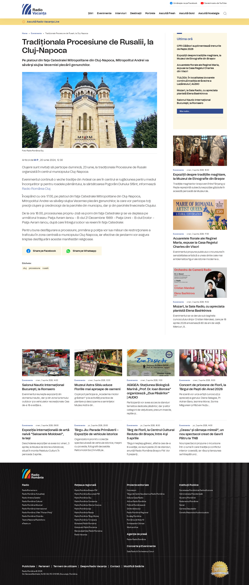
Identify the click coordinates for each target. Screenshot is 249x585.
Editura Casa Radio (135, 498)
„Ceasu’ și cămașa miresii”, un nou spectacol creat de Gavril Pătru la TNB (203, 438)
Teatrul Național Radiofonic (33, 520)
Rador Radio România (136, 539)
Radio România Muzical (32, 505)
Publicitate (28, 566)
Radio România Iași (82, 509)
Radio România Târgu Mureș (86, 516)
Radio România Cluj (82, 498)
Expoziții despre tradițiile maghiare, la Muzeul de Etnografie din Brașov (200, 57)
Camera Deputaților (187, 509)
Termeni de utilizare (65, 566)
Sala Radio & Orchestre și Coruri (140, 551)
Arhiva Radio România (136, 501)
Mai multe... (185, 111)
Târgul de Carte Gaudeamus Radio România (146, 494)
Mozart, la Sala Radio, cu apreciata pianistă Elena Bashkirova (200, 92)
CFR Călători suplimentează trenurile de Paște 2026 (200, 47)
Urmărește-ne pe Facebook (183, 3)
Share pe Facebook (44, 251)
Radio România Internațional (34, 509)
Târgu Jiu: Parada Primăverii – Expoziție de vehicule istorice (98, 436)
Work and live (132, 527)
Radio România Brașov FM (85, 490)
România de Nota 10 (135, 520)
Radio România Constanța (85, 501)
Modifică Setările (134, 566)
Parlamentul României (188, 501)
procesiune (34, 268)
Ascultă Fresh (167, 13)
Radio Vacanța (80, 535)
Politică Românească (136, 505)
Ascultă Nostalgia (208, 13)
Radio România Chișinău (32, 516)
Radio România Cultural (32, 501)
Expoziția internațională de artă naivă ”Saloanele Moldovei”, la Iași (46, 438)
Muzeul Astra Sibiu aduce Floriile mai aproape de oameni (98, 378)
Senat (182, 505)
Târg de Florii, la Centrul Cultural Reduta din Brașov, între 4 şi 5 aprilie (151, 438)
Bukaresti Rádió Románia (85, 523)
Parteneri (44, 566)
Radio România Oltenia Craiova (87, 505)
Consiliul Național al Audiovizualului (194, 512)
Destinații (135, 13)
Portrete (150, 13)
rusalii (45, 268)
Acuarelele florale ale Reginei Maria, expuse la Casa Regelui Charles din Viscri (200, 68)
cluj (25, 268)
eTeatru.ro (26, 523)
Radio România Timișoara (85, 520)
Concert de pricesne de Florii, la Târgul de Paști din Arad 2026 (203, 378)
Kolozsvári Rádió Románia (85, 527)
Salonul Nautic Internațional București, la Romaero (200, 101)
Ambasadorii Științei (136, 523)
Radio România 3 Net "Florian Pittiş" (37, 512)
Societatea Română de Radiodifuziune (196, 490)
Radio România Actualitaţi (33, 494)
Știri (90, 13)
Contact (115, 566)
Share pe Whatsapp (84, 251)
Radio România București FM (87, 494)
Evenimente (104, 13)
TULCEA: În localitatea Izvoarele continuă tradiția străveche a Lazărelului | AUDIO (200, 81)
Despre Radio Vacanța (93, 566)
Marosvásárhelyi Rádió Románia (88, 531)
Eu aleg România (134, 516)
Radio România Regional (137, 512)
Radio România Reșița (84, 512)
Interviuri (120, 13)
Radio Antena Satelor (31, 498)
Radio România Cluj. (36, 188)
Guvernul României (187, 498)
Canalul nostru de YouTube (214, 3)
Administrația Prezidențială (191, 494)
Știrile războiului (134, 509)
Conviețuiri (131, 490)
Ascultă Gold (187, 13)
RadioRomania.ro (29, 490)
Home (24, 33)
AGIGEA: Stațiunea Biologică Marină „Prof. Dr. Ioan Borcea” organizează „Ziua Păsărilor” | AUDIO (151, 382)
